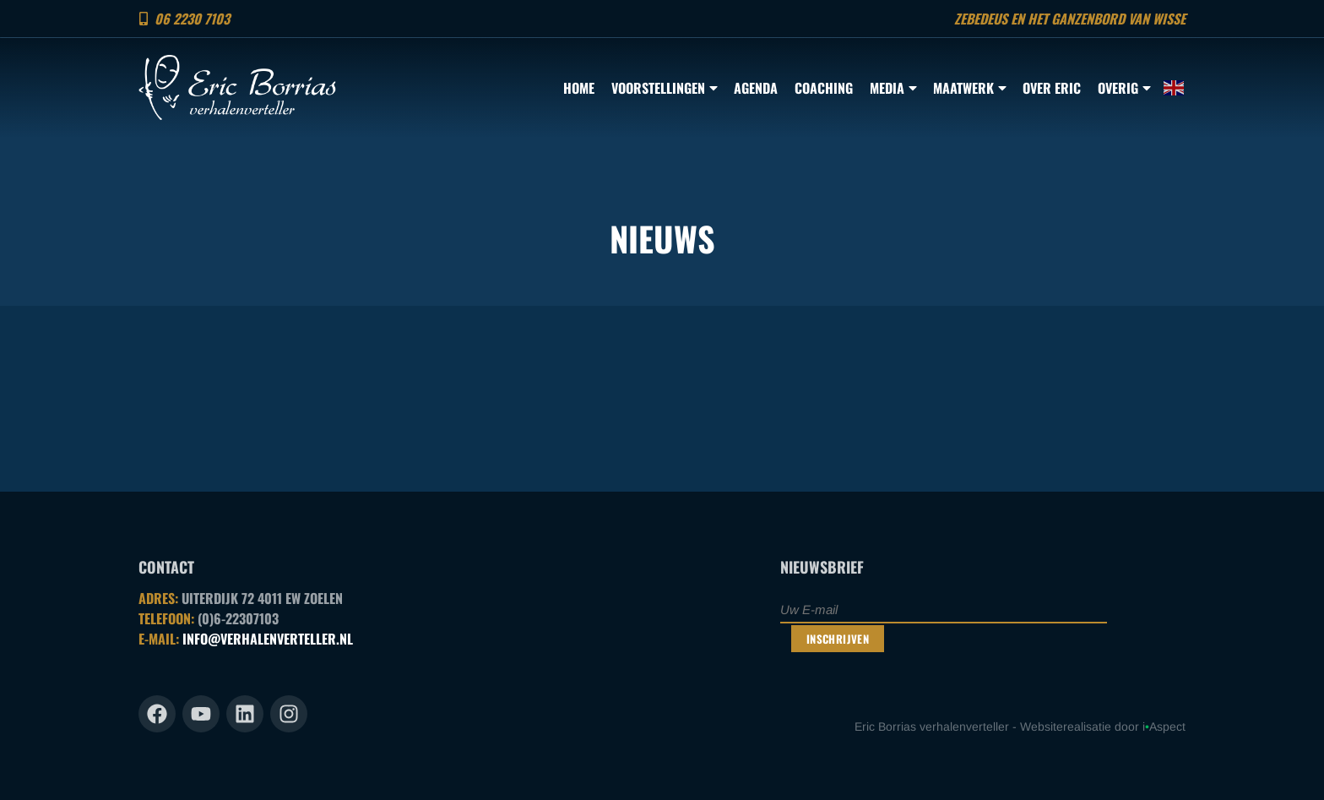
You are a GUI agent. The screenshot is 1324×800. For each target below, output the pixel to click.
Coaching (824, 88)
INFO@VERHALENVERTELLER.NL (267, 639)
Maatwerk (969, 88)
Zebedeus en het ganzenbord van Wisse (1070, 18)
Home (578, 88)
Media (893, 88)
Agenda (756, 88)
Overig (1124, 88)
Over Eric (1052, 88)
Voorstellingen (664, 88)
